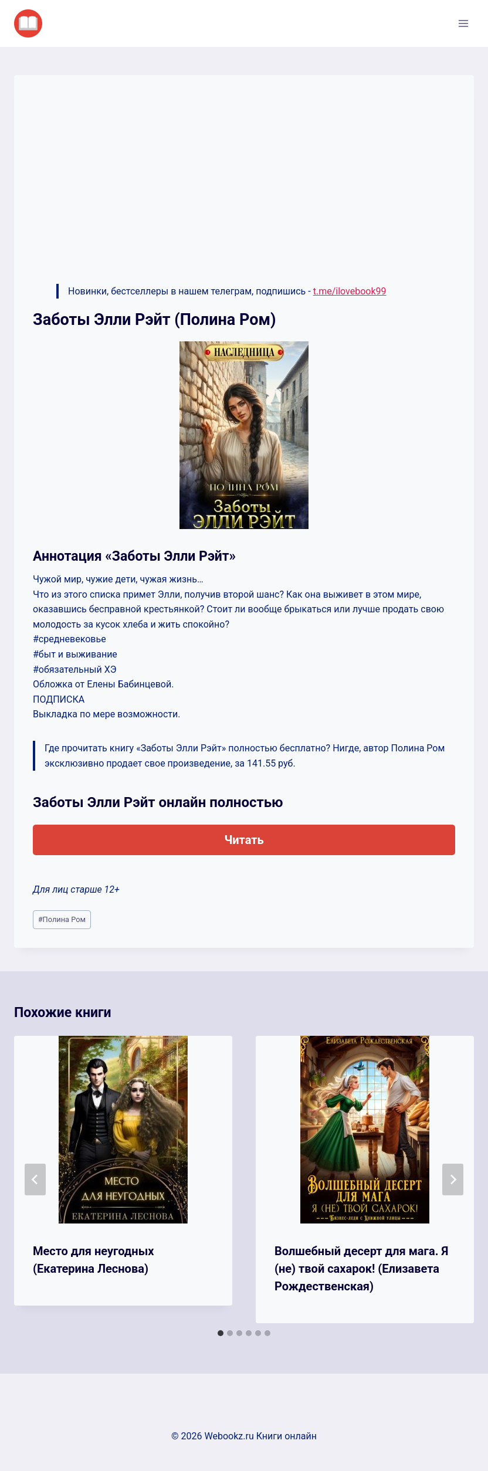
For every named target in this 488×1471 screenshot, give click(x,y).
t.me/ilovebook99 (350, 291)
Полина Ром (62, 919)
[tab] (220, 1333)
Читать (243, 840)
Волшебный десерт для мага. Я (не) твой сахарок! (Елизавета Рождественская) (361, 1268)
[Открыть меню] (463, 23)
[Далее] (452, 1179)
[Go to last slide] (35, 1179)
